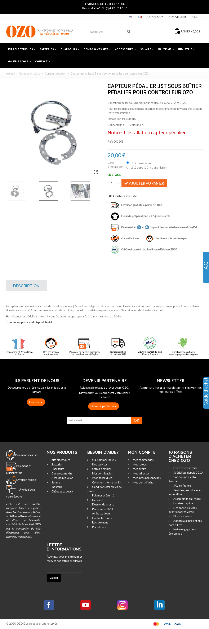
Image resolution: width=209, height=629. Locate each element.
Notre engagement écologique (182, 531)
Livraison (97, 500)
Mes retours (140, 464)
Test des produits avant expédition (186, 492)
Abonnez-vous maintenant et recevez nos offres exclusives (64, 558)
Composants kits (96, 49)
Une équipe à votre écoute (183, 479)
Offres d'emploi (101, 468)
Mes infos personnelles (146, 477)
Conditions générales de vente (104, 489)
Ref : (110, 141)
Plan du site (99, 527)
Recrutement (100, 522)
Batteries (47, 49)
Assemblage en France (187, 498)
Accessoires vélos (62, 477)
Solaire (145, 49)
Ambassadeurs (101, 513)
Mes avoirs (139, 468)
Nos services (99, 464)
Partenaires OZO (102, 509)
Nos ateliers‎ (178, 16)
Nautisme (165, 49)
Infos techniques (102, 477)
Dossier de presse (103, 504)
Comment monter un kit (106, 482)
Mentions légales (102, 473)
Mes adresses (141, 473)
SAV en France (182, 485)
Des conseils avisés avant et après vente (183, 510)
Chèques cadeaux (62, 491)
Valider (54, 577)
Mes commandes (143, 459)
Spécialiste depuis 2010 (188, 472)
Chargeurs (69, 49)
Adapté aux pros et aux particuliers (185, 523)
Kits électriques (20, 49)
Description (26, 285)
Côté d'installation (116, 165)
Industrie (185, 49)
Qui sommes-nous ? (104, 459)
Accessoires (124, 49)
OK (136, 420)
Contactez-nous (102, 518)
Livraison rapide (183, 503)
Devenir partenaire (103, 406)
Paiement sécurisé (26, 455)
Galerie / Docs (18, 61)
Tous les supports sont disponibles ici (29, 322)
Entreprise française (185, 468)
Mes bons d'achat (143, 482)
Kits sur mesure (182, 516)
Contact (41, 61)
